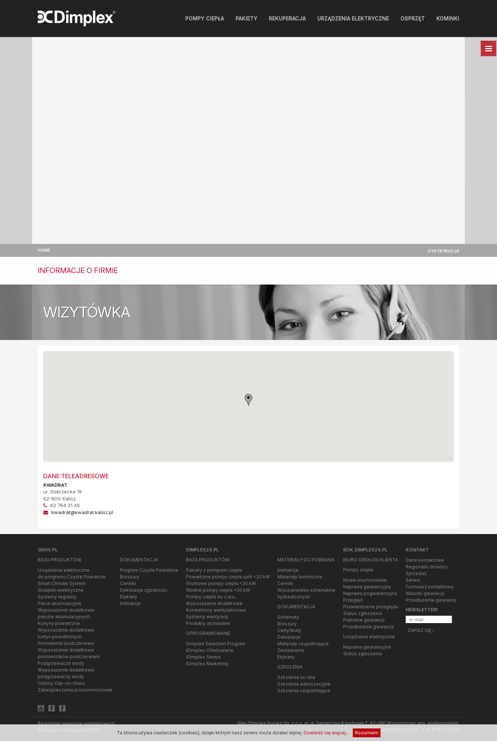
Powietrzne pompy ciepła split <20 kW (228, 576)
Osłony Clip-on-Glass (61, 683)
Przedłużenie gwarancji (368, 626)
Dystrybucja (443, 251)
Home (44, 250)
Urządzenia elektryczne (353, 18)
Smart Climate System (62, 583)
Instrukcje (130, 603)
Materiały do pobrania (306, 559)
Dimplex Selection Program (216, 643)
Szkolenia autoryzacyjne (304, 684)
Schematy (288, 617)
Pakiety (246, 18)
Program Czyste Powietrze (149, 570)
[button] (248, 400)
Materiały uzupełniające (303, 643)
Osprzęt (412, 18)
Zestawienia (290, 650)
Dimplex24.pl (202, 550)
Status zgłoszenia (362, 613)
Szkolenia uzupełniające (303, 690)
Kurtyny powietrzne (59, 623)
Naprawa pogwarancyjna (370, 593)
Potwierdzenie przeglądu (370, 606)
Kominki (447, 18)
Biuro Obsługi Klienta (370, 559)
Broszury (129, 576)
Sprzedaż (416, 573)
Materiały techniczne (299, 576)
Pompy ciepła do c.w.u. (211, 596)
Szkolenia (289, 667)
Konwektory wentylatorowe (216, 610)
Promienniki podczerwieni (66, 643)
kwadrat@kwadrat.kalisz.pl (82, 512)
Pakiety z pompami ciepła (214, 570)
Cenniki (128, 583)
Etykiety (128, 596)
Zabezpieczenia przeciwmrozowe (75, 690)
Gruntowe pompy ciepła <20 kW (221, 583)
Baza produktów (59, 559)
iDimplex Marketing (207, 663)
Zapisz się (421, 630)
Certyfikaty (289, 630)
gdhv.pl (48, 550)
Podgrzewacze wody (61, 663)
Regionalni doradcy (427, 567)
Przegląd (353, 600)
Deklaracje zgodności (143, 590)
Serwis (413, 580)
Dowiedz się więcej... (326, 732)
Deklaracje (289, 637)
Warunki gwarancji (425, 593)
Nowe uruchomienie (365, 580)
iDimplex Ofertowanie (210, 650)
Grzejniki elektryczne (61, 590)
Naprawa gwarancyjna (367, 586)
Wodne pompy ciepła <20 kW (218, 590)
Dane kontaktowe (425, 560)
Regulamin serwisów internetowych (76, 723)
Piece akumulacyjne (59, 603)
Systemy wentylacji (207, 616)
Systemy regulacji (57, 596)
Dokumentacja (139, 559)
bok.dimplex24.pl (365, 550)
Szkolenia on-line (296, 677)
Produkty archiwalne (208, 623)
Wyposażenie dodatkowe (214, 603)
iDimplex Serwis (203, 657)
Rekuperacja (287, 18)
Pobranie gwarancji (364, 620)
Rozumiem (366, 732)
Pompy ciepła (204, 18)
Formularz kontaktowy (430, 586)
